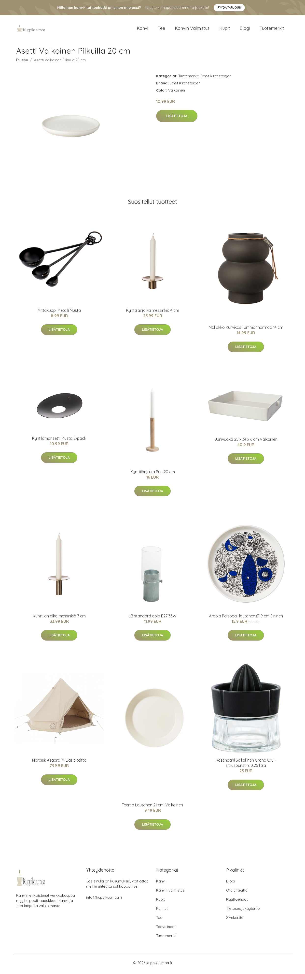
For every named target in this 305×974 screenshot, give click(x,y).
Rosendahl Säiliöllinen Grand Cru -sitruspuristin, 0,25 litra (246, 765)
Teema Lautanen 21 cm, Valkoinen (152, 807)
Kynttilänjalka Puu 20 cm (152, 474)
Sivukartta (234, 920)
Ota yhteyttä (237, 893)
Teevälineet (166, 929)
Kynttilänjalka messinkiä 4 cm (152, 312)
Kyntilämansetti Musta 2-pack (59, 440)
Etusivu (22, 62)
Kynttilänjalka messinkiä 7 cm (59, 618)
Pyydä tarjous (229, 7)
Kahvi (142, 29)
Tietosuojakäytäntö (243, 911)
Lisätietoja (176, 118)
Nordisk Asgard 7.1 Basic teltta (59, 762)
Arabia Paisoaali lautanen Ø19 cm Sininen (246, 618)
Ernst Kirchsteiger (215, 78)
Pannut (162, 911)
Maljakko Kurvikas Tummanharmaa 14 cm (246, 330)
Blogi (245, 29)
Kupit (224, 29)
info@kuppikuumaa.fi (104, 900)
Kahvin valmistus (192, 29)
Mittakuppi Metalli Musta (59, 312)
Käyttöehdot (237, 902)
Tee (161, 29)
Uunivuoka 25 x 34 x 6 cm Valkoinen (245, 441)
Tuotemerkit (272, 29)
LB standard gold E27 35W (152, 618)
